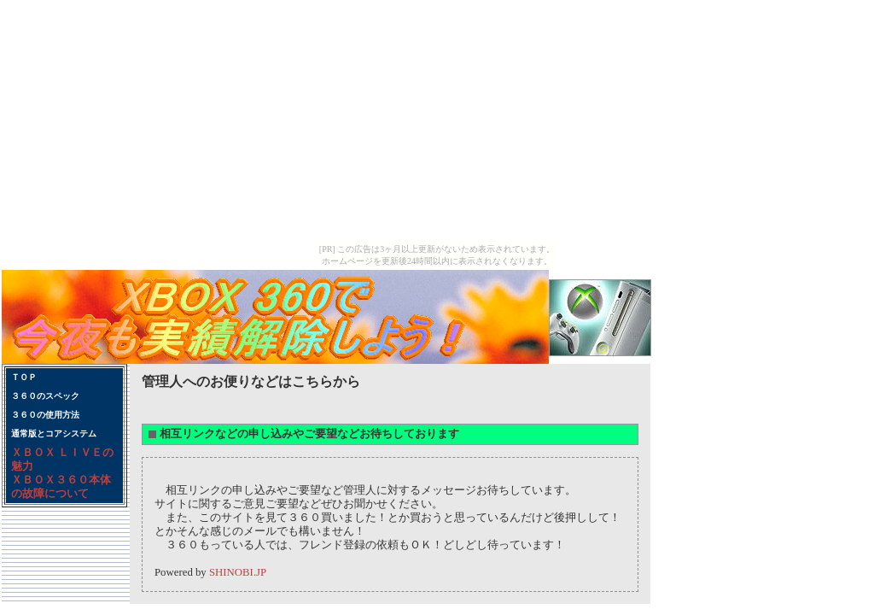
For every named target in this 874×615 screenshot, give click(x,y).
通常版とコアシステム (53, 433)
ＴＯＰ (24, 377)
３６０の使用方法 (45, 414)
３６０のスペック (45, 396)
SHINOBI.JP (237, 572)
